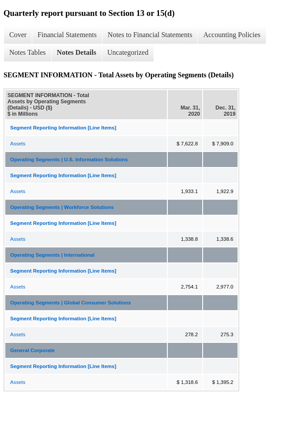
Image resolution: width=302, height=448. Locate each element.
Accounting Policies (231, 34)
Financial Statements (67, 34)
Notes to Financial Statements (150, 34)
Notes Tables (27, 52)
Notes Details (76, 52)
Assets (18, 143)
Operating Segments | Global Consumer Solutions (70, 302)
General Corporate (32, 350)
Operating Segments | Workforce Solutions (61, 207)
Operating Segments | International (52, 255)
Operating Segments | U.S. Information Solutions (69, 159)
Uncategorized (127, 52)
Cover (17, 34)
